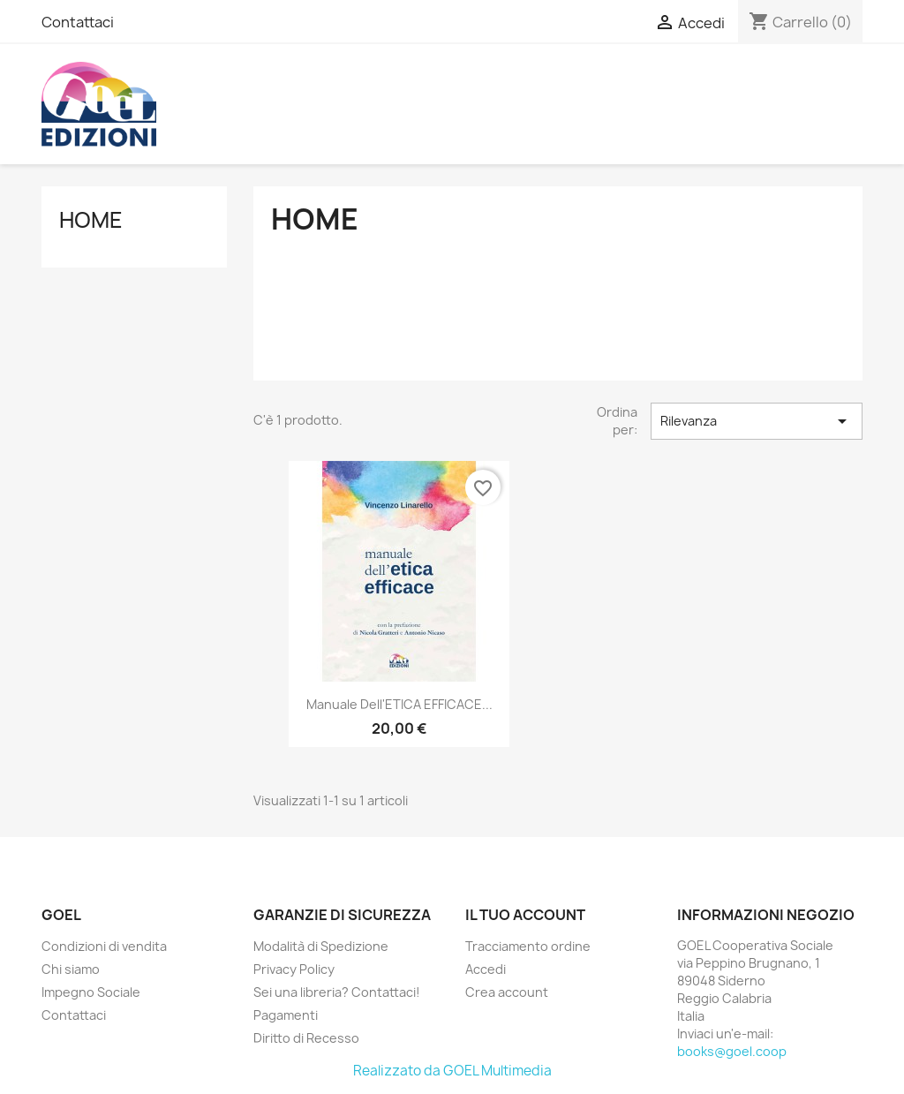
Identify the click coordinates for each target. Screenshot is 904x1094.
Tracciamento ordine (528, 946)
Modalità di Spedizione (320, 946)
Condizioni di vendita (104, 946)
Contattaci (77, 22)
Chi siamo (70, 969)
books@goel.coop (732, 1051)
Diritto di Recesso (306, 1038)
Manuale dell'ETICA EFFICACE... (399, 704)
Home (91, 220)
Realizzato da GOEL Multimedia (452, 1070)
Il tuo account (525, 914)
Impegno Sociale (90, 992)
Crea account (506, 992)
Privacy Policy (294, 969)
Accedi (485, 969)
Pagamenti (285, 1015)
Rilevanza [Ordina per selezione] (756, 421)
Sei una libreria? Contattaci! (336, 992)
